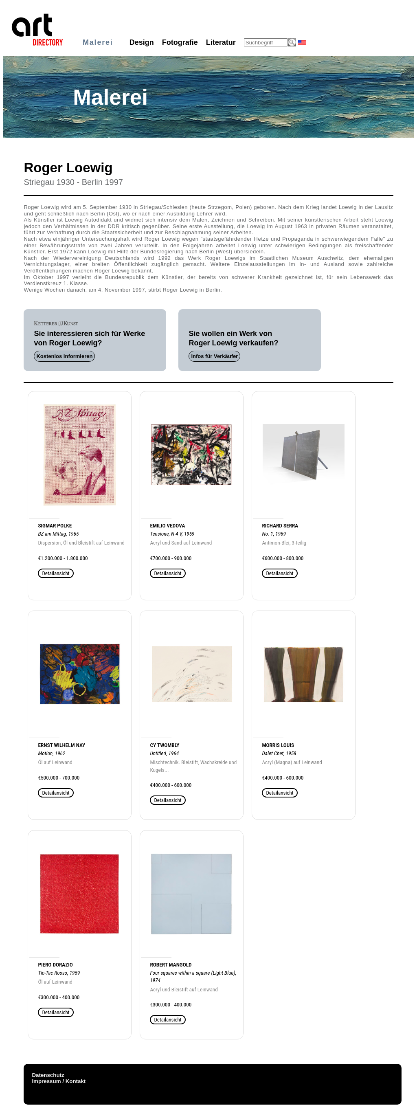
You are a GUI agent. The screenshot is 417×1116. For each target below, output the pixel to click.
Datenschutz (48, 1075)
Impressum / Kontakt (59, 1081)
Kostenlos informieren (64, 356)
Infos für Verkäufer (214, 356)
